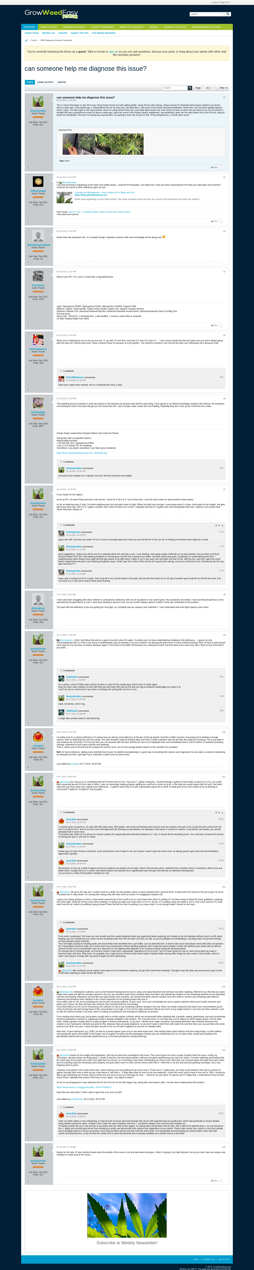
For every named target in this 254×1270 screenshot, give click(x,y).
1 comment (68, 371)
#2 (224, 177)
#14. (221, 1113)
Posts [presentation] (30, 82)
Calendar (62, 33)
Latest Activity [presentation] (45, 82)
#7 (224, 489)
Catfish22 (71, 676)
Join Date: (33, 122)
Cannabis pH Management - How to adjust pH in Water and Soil (104, 192)
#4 (224, 272)
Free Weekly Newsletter (104, 33)
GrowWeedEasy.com (206, 27)
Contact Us (208, 1259)
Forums (29, 27)
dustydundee (38, 110)
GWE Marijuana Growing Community (56, 40)
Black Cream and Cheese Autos (115, 212)
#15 (224, 1147)
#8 (224, 594)
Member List (48, 33)
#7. (222, 532)
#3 (224, 231)
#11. (221, 819)
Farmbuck (38, 285)
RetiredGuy (38, 608)
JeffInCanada (38, 191)
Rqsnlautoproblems (39, 245)
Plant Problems (102, 27)
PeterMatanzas (38, 349)
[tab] (30, 82)
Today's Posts (32, 33)
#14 (224, 1050)
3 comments (69, 670)
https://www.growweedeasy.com (91, 195)
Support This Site (79, 33)
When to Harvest (132, 27)
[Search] (207, 14)
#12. (221, 928)
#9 (224, 635)
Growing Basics (74, 27)
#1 (224, 97)
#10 (224, 732)
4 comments (69, 525)
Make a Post (49, 27)
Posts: (36, 125)
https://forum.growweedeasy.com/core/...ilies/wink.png (82, 453)
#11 (224, 777)
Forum (34, 40)
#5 (224, 335)
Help (196, 1259)
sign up (113, 51)
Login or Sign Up (221, 2)
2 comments (69, 922)
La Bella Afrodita (90, 212)
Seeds (154, 27)
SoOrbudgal (38, 412)
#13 (224, 987)
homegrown (73, 532)
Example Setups (175, 27)
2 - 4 (218, 525)
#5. (222, 377)
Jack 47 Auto (75, 212)
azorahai (38, 745)
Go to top (224, 1259)
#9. (222, 676)
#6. (222, 468)
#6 (224, 398)
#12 (224, 887)
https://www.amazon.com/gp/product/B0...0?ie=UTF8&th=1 (84, 1087)
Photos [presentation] (62, 82)
